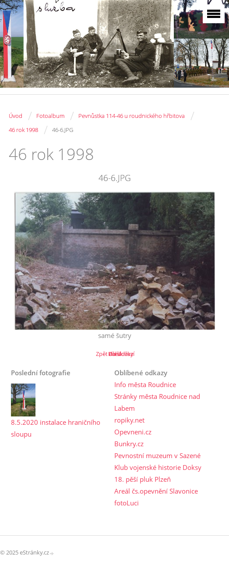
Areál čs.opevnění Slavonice (156, 491)
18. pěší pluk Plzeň (142, 479)
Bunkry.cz (129, 443)
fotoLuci (126, 502)
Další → (117, 354)
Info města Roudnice (145, 384)
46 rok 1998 (23, 130)
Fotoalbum (50, 116)
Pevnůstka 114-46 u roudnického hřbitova (131, 116)
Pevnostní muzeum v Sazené (157, 455)
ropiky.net (129, 420)
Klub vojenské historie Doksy (157, 467)
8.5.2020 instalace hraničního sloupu (55, 428)
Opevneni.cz (132, 431)
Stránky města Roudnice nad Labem (157, 402)
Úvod (15, 116)
